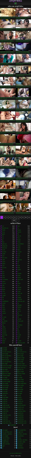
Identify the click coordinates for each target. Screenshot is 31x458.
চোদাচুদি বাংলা (20, 432)
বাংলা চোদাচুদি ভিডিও (21, 430)
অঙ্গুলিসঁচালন (20, 244)
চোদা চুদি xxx (4, 399)
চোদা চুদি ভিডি (5, 419)
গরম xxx (19, 438)
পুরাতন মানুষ (4, 335)
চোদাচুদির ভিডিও (5, 442)
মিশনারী (19, 240)
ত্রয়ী (18, 261)
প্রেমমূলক (4, 313)
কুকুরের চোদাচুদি (20, 371)
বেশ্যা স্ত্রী (3, 303)
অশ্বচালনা (19, 232)
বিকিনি (3, 305)
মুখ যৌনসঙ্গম (4, 321)
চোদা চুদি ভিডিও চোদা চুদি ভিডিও (22, 421)
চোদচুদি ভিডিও (5, 393)
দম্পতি (3, 291)
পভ (18, 263)
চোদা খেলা (4, 395)
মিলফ (3, 242)
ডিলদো (3, 287)
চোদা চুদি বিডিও (5, 417)
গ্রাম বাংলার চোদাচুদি (6, 381)
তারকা (3, 275)
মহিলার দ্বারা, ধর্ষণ (21, 301)
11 (29, 217)
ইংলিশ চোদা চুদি (20, 353)
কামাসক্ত (19, 277)
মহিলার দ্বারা (4, 248)
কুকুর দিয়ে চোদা (20, 369)
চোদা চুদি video (5, 397)
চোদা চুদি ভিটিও (20, 417)
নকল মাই (4, 329)
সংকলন (3, 261)
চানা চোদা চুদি (4, 391)
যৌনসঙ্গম (19, 287)
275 (14, 220)
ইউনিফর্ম (3, 323)
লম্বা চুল (19, 246)
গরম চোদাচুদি (4, 377)
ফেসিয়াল (19, 289)
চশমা (3, 325)
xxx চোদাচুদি (4, 350)
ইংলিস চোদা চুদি (5, 357)
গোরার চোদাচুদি (20, 379)
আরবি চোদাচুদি (5, 353)
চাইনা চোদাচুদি (5, 389)
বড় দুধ (3, 232)
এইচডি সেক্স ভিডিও (6, 444)
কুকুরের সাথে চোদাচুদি (6, 373)
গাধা (3, 226)
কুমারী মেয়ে (4, 244)
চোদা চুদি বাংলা (20, 413)
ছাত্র (18, 303)
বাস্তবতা (3, 281)
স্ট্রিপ (18, 313)
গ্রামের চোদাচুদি (5, 383)
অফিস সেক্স (19, 293)
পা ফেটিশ (19, 341)
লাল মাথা (4, 283)
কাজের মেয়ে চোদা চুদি (6, 367)
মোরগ (3, 265)
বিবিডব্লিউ (19, 305)
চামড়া (3, 271)
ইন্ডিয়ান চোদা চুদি (5, 359)
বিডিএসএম (19, 315)
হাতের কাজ (19, 299)
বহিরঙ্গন (3, 263)
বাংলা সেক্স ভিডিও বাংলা (7, 432)
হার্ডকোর (19, 230)
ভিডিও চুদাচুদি (5, 430)
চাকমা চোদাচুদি (20, 389)
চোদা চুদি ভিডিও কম (6, 421)
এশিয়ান (18, 242)
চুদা (2, 448)
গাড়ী (18, 339)
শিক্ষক (3, 337)
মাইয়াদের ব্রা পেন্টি (21, 343)
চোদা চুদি (19, 395)
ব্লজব (18, 226)
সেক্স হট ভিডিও (20, 448)
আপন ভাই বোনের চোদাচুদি (22, 351)
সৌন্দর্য (3, 277)
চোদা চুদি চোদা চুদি (5, 405)
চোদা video (19, 393)
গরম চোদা (19, 375)
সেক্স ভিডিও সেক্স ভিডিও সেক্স (22, 434)
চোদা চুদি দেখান (20, 409)
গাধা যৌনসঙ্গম (5, 279)
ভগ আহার (4, 317)
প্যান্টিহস (3, 327)
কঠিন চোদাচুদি (4, 363)
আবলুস (19, 291)
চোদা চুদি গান (4, 403)
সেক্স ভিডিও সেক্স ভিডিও (7, 434)
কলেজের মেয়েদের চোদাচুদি (22, 365)
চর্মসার (18, 267)
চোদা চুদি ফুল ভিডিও (21, 411)
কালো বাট (4, 339)
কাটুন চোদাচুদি (5, 369)
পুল (18, 323)
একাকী (3, 259)
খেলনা (18, 255)
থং (2, 269)
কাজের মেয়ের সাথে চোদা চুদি (22, 367)
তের (3, 238)
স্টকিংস (18, 250)
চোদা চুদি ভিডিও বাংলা (21, 423)
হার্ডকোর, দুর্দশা (20, 321)
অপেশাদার (4, 251)
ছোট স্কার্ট (19, 319)
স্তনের (3, 255)
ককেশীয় (3, 253)
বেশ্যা (18, 285)
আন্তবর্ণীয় (19, 273)
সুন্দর (18, 257)
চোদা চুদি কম (19, 399)
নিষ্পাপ (18, 238)
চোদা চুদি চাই (19, 403)
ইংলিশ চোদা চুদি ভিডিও (6, 355)
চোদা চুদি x (19, 397)
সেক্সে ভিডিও (20, 446)
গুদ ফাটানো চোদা (5, 379)
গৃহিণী (3, 285)
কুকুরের (3, 234)
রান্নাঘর (18, 337)
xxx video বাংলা (5, 440)
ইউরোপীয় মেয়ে (5, 228)
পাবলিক (3, 309)
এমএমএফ (4, 331)
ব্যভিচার (3, 341)
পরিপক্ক (18, 309)
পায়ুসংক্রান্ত (19, 259)
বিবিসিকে (19, 307)
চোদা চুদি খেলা (20, 401)
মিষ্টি (3, 297)
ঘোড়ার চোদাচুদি (20, 385)
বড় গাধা (3, 293)
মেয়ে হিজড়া (19, 325)
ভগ (18, 228)
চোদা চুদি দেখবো (20, 407)
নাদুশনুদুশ (19, 297)
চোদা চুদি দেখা (5, 409)
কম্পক (18, 327)
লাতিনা (3, 307)
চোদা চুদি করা (4, 401)
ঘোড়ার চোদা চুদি (5, 385)
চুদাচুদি (3, 446)
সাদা (3, 236)
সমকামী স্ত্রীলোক (5, 301)
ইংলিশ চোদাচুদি (20, 355)
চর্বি (18, 317)
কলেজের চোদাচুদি (21, 363)
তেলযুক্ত (4, 295)
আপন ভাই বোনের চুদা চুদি (7, 351)
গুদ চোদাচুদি (19, 377)
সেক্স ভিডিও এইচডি (21, 442)
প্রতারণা (19, 295)
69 (18, 329)
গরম (3, 299)
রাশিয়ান (19, 283)
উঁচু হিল (3, 289)
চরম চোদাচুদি (19, 387)
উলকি (18, 265)
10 (26, 217)
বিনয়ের (18, 248)
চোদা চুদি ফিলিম (5, 411)
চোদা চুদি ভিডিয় (13, 425)
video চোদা (19, 348)
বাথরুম (3, 343)
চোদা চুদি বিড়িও (20, 415)
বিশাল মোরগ (4, 257)
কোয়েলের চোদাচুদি (21, 373)
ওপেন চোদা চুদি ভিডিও (6, 361)
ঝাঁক (18, 281)
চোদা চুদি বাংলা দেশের (6, 415)
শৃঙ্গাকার (18, 275)
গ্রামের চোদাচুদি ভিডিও (21, 383)
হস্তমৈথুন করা (4, 246)
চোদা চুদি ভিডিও (20, 419)
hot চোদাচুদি (4, 348)
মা (17, 271)
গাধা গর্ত (19, 311)
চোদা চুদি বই (4, 413)
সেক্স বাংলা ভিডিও (5, 438)
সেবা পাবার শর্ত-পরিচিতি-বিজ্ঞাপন (15, 453)
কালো (3, 273)
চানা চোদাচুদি (19, 391)
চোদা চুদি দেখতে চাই (6, 407)
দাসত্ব (18, 333)
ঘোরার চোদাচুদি (5, 387)
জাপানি (3, 250)
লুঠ (2, 240)
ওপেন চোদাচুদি (20, 361)
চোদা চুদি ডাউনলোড (21, 405)
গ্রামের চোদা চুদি (20, 381)
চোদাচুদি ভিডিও (15, 1)
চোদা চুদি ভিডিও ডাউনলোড (7, 423)
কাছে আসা (4, 267)
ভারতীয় (3, 311)
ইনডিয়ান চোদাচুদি (20, 357)
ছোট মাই (19, 236)
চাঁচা (18, 234)
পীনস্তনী (3, 230)
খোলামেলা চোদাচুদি (6, 375)
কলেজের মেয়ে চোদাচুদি (6, 365)
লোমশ (18, 253)
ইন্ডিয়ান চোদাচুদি (20, 359)
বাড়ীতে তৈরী (20, 279)
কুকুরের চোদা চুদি (5, 371)
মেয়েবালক (4, 333)
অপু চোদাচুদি (19, 350)
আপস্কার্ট (19, 335)
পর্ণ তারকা (19, 251)
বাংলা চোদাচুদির (5, 436)
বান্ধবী (3, 319)
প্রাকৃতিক (19, 269)
